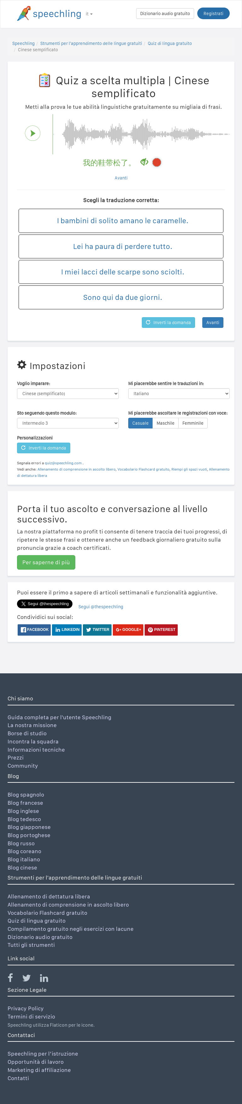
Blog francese (25, 802)
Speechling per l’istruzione (43, 1053)
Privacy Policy (26, 1008)
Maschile (166, 423)
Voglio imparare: (33, 383)
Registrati (213, 13)
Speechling (23, 43)
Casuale (140, 423)
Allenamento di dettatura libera (49, 896)
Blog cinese (22, 867)
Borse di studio (27, 733)
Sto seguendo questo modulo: (47, 413)
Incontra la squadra (33, 741)
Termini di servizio (31, 1016)
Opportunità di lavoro (36, 1061)
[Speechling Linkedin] (48, 979)
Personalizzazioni (35, 437)
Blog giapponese (29, 827)
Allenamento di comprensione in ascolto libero (76, 469)
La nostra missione (32, 725)
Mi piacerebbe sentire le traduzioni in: (166, 383)
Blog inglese (23, 811)
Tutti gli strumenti (31, 944)
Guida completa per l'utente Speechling (59, 717)
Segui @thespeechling (100, 606)
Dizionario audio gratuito (165, 13)
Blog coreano (24, 851)
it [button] (89, 13)
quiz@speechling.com (63, 463)
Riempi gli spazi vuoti (189, 469)
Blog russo (21, 843)
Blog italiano (24, 859)
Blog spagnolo (26, 794)
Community (23, 765)
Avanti (121, 177)
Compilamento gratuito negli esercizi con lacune (71, 928)
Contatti (18, 1078)
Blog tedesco (24, 819)
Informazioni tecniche (36, 749)
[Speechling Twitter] (30, 979)
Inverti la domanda (168, 322)
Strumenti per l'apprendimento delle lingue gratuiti (91, 43)
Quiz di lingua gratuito (170, 43)
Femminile (193, 423)
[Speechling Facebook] (14, 979)
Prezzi (16, 757)
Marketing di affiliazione (39, 1070)
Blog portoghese (29, 835)
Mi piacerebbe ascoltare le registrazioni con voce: (178, 413)
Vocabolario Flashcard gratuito (144, 469)
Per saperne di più (46, 562)
